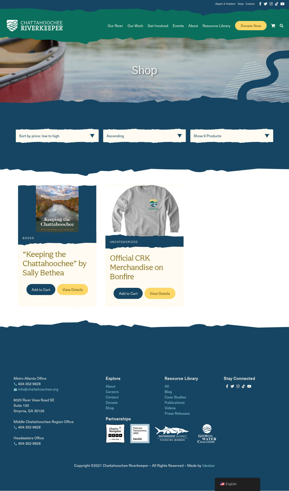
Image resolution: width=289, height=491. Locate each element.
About (193, 25)
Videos (170, 408)
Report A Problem (225, 3)
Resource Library (217, 25)
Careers (112, 391)
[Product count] (231, 136)
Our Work (135, 25)
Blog (168, 391)
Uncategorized (124, 242)
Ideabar (208, 465)
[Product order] (144, 136)
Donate (112, 402)
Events (178, 25)
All (167, 386)
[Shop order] (57, 136)
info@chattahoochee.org (38, 389)
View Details (73, 289)
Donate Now (251, 25)
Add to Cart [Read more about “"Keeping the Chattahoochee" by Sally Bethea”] (41, 289)
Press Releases (177, 413)
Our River (115, 25)
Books (28, 238)
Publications (175, 402)
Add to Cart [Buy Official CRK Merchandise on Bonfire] (128, 293)
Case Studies (175, 397)
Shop (240, 3)
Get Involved (158, 25)
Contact (250, 3)
